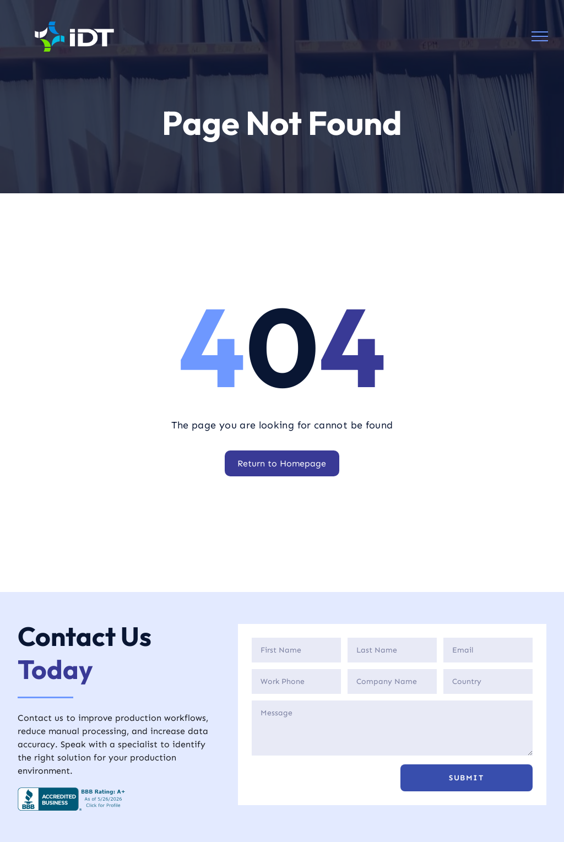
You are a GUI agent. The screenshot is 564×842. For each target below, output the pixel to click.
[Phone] (296, 681)
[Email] (488, 650)
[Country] (488, 681)
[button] (466, 777)
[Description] (392, 728)
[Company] (392, 681)
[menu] (539, 36)
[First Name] (296, 650)
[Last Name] (392, 650)
